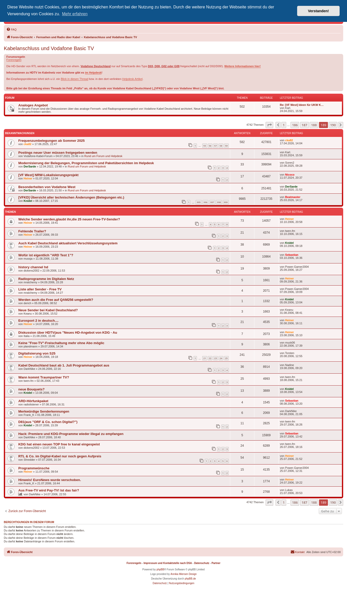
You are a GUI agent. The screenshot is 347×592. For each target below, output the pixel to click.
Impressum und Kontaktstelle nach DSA (167, 563)
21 (204, 358)
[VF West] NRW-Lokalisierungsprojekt (48, 175)
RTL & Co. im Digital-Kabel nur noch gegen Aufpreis (59, 456)
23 (215, 358)
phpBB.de (190, 578)
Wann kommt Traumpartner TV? (43, 377)
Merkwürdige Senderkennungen (43, 411)
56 (210, 145)
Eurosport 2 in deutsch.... (38, 320)
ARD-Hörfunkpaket (33, 401)
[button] (269, 125)
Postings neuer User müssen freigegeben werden (57, 152)
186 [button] (295, 125)
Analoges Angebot (33, 105)
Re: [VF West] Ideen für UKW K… (302, 104)
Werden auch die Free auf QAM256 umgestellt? (55, 300)
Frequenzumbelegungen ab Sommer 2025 (51, 141)
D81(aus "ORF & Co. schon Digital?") (47, 422)
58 (221, 145)
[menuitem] (11, 29)
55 (204, 145)
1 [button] (284, 125)
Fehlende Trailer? (32, 231)
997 (212, 202)
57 (215, 145)
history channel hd (33, 267)
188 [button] (314, 125)
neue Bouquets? (31, 389)
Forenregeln (13, 59)
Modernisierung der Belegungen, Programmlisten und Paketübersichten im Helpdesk (86, 163)
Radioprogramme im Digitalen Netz (46, 279)
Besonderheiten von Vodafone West (46, 187)
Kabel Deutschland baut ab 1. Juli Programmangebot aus (63, 365)
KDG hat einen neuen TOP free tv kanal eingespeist (59, 444)
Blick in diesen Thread (74, 78)
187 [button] (304, 125)
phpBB (160, 569)
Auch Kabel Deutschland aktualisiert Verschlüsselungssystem (68, 243)
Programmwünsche (33, 468)
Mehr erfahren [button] (75, 14)
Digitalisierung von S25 (36, 353)
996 (205, 202)
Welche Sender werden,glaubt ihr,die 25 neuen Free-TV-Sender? (69, 219)
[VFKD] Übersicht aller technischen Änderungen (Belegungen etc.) (71, 197)
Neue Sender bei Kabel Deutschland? (48, 310)
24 (221, 358)
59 (226, 145)
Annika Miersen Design (183, 574)
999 (226, 202)
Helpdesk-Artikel (132, 78)
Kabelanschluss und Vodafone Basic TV (49, 48)
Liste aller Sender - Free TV (40, 289)
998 (219, 202)
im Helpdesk (93, 72)
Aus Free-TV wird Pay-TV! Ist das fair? (48, 490)
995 (198, 202)
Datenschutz (201, 563)
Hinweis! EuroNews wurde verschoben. (49, 480)
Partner (215, 563)
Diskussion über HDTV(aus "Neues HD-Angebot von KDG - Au (67, 332)
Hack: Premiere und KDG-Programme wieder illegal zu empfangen (70, 434)
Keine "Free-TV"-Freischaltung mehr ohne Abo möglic (61, 343)
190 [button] (333, 125)
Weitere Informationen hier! (242, 66)
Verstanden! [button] (318, 11)
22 (210, 358)
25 (226, 358)
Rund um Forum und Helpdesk (103, 156)
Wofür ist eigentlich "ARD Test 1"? (45, 255)
